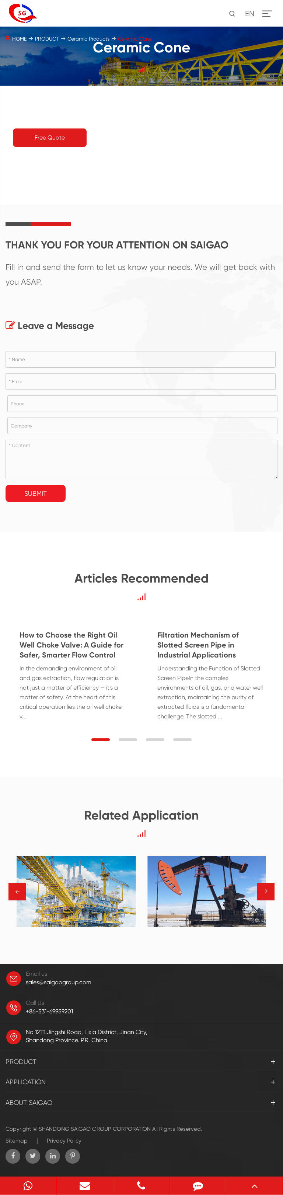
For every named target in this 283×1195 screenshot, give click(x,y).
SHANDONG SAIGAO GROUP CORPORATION (95, 1129)
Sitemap (17, 1140)
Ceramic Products (88, 39)
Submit (35, 493)
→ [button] (17, 891)
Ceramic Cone (135, 39)
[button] (100, 739)
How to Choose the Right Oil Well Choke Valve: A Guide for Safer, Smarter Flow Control (71, 645)
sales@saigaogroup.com (58, 982)
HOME (19, 39)
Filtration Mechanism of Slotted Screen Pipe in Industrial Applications (198, 645)
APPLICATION (26, 1082)
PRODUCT (47, 39)
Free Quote (50, 137)
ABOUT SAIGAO (29, 1102)
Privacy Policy (64, 1140)
